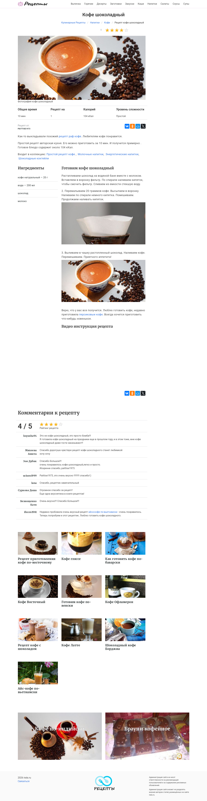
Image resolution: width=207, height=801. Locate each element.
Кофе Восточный (31, 602)
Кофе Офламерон (119, 602)
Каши (141, 3)
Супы (186, 3)
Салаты (165, 3)
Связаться (24, 781)
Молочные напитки (90, 154)
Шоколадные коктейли (33, 158)
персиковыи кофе (91, 314)
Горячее (88, 3)
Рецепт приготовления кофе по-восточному (37, 560)
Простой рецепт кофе (61, 154)
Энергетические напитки (122, 154)
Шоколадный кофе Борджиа (120, 647)
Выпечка (76, 3)
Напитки (152, 3)
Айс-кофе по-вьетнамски (29, 690)
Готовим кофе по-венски (76, 603)
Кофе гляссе (71, 559)
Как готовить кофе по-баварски (124, 560)
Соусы (176, 3)
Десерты (102, 3)
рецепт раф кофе (70, 136)
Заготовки (116, 3)
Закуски (129, 3)
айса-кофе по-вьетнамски (102, 512)
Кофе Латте (70, 645)
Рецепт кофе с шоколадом (29, 647)
